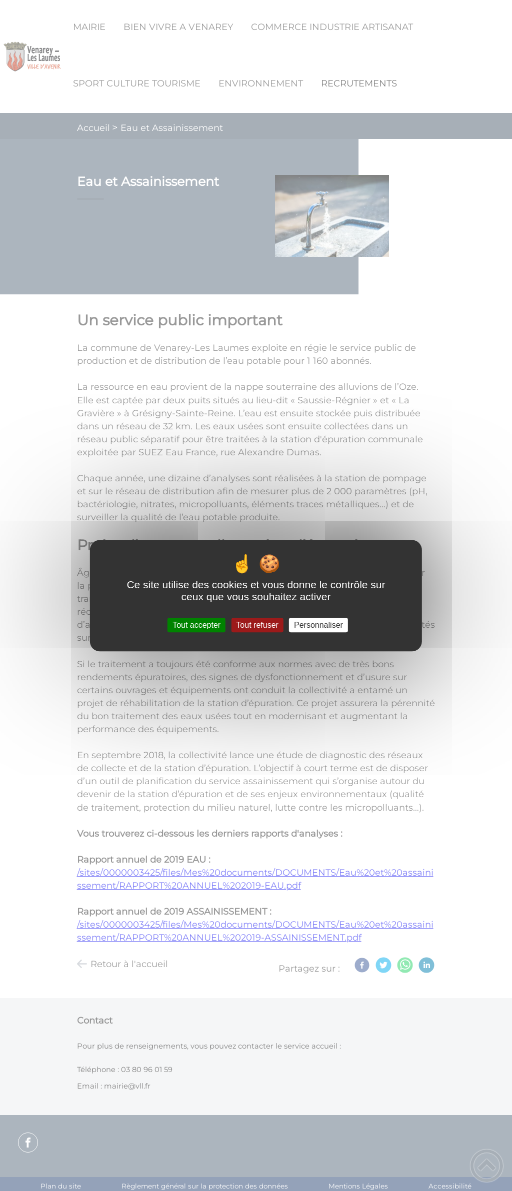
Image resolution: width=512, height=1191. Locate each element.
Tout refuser (257, 625)
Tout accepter (196, 625)
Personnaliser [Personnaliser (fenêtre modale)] (318, 625)
